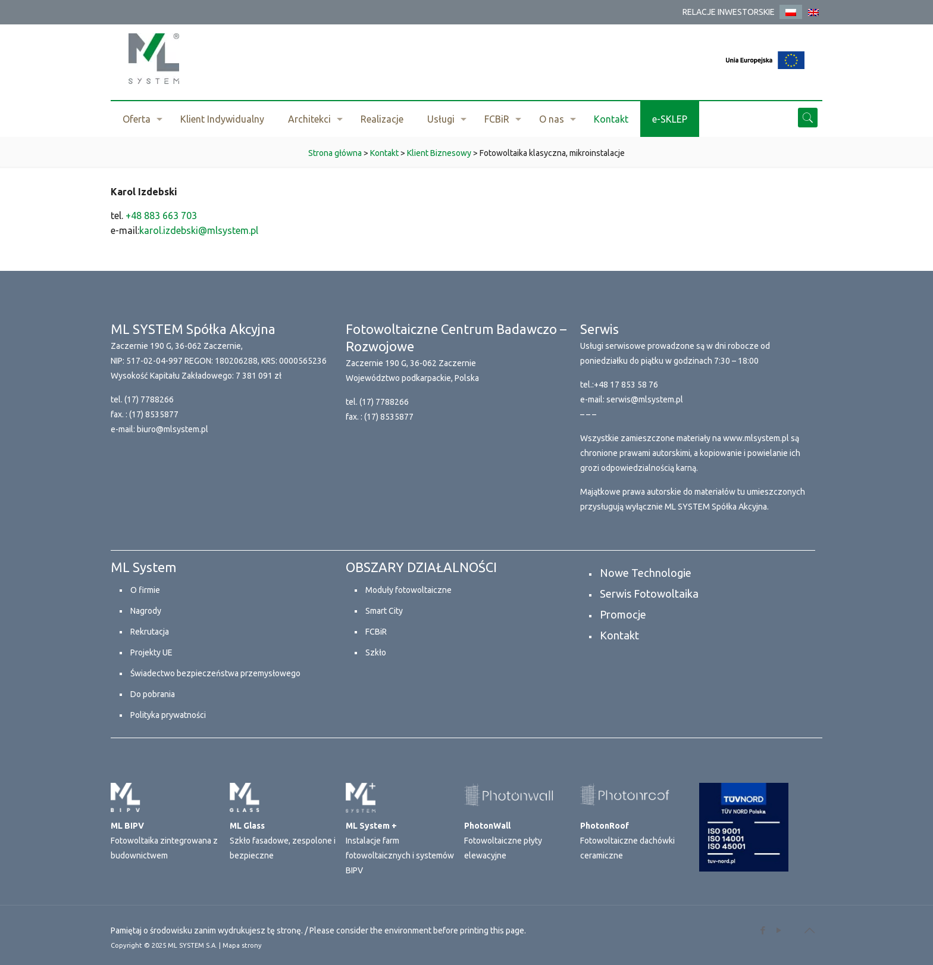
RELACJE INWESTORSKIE (728, 12)
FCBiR (376, 631)
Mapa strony (242, 945)
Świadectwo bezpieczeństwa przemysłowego (215, 673)
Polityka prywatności (168, 715)
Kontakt (619, 635)
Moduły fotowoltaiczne (408, 590)
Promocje (623, 614)
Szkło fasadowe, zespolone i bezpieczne (283, 840)
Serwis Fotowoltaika (649, 593)
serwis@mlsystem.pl (644, 399)
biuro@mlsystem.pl (172, 429)
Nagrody (145, 611)
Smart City (384, 611)
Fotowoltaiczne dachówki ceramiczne (627, 840)
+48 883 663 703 (161, 215)
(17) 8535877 (154, 414)
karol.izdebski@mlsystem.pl (198, 230)
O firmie (145, 590)
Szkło (375, 652)
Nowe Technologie (645, 573)
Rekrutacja (149, 631)
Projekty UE (151, 652)
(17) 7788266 (149, 399)
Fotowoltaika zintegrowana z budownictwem (164, 840)
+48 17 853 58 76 (626, 384)
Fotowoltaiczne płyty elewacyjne (503, 840)
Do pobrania (152, 694)
